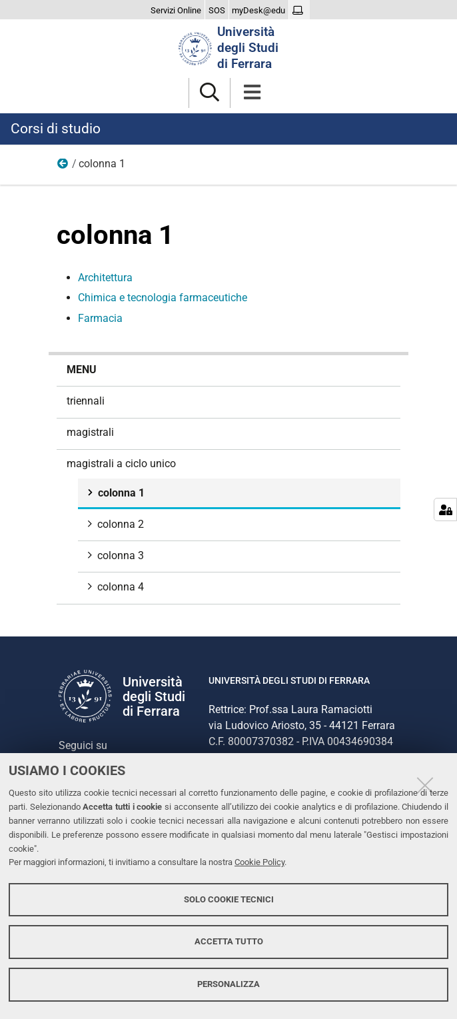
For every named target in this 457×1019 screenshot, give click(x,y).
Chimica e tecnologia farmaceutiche (162, 297)
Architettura (105, 277)
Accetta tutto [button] (229, 941)
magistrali (90, 432)
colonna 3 (119, 555)
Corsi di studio (56, 129)
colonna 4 (119, 586)
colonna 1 (120, 493)
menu (82, 369)
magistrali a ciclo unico (63, 167)
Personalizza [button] (228, 984)
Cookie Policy (259, 862)
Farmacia (100, 318)
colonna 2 (119, 524)
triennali (86, 401)
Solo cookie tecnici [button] (229, 899)
